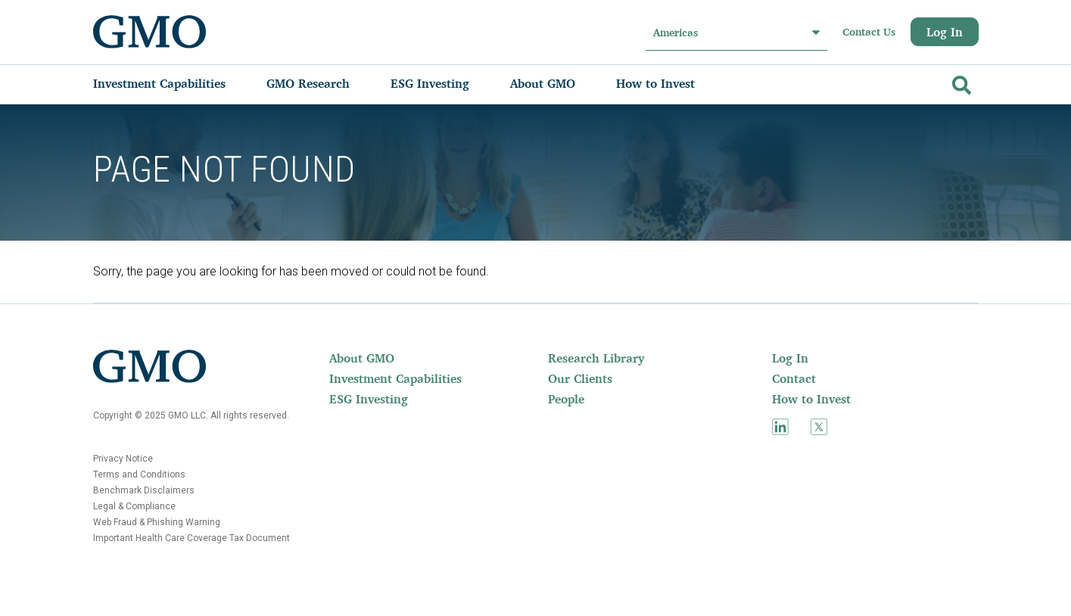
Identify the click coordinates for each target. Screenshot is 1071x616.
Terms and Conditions (139, 474)
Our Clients (580, 378)
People (566, 398)
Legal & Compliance (134, 506)
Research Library (596, 358)
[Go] (959, 82)
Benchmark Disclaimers (144, 490)
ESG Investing (368, 398)
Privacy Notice (123, 458)
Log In (944, 31)
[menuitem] (174, 83)
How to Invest (811, 398)
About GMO (361, 358)
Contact (794, 378)
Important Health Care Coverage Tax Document (191, 538)
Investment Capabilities (395, 378)
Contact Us (868, 32)
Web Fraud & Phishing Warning (156, 522)
